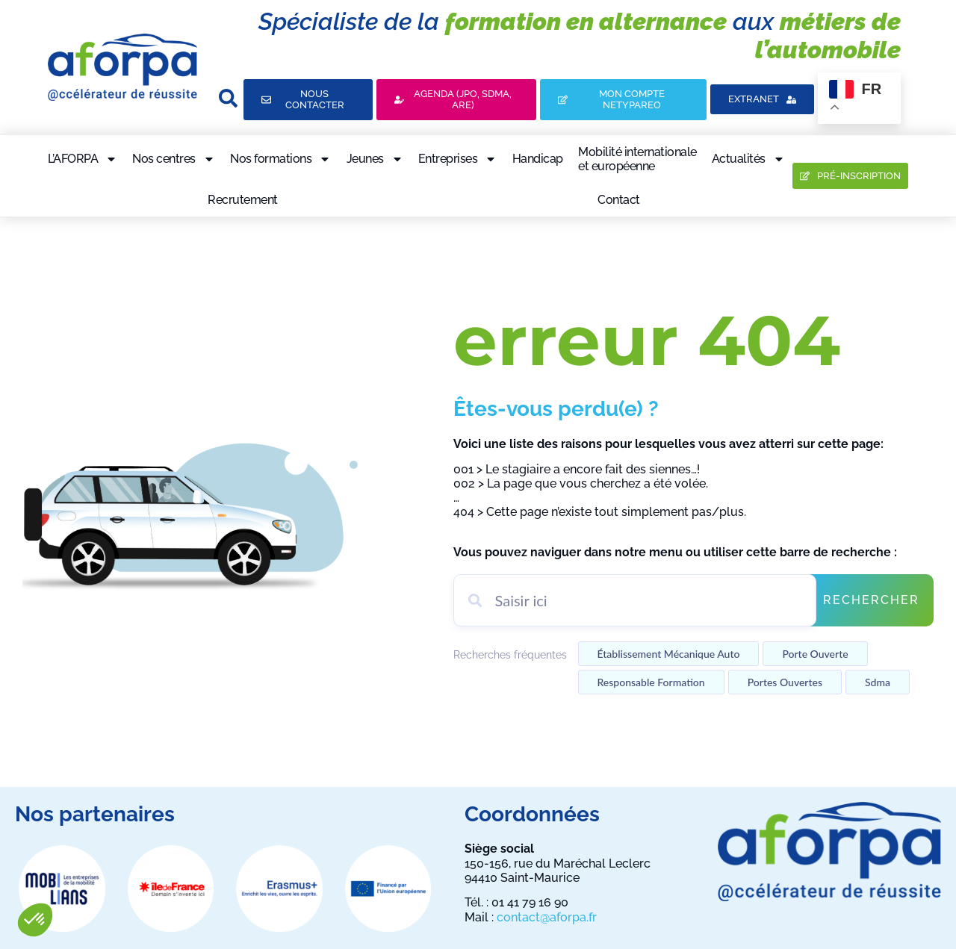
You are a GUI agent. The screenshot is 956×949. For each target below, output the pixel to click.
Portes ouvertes (785, 682)
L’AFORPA (82, 159)
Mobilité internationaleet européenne (637, 159)
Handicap (537, 159)
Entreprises (457, 159)
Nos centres (173, 159)
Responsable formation (651, 682)
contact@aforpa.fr (547, 917)
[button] (35, 920)
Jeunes (375, 159)
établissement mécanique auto (669, 653)
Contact (619, 200)
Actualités (748, 159)
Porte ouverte (815, 653)
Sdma (877, 682)
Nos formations (280, 159)
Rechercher (871, 600)
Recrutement (243, 200)
